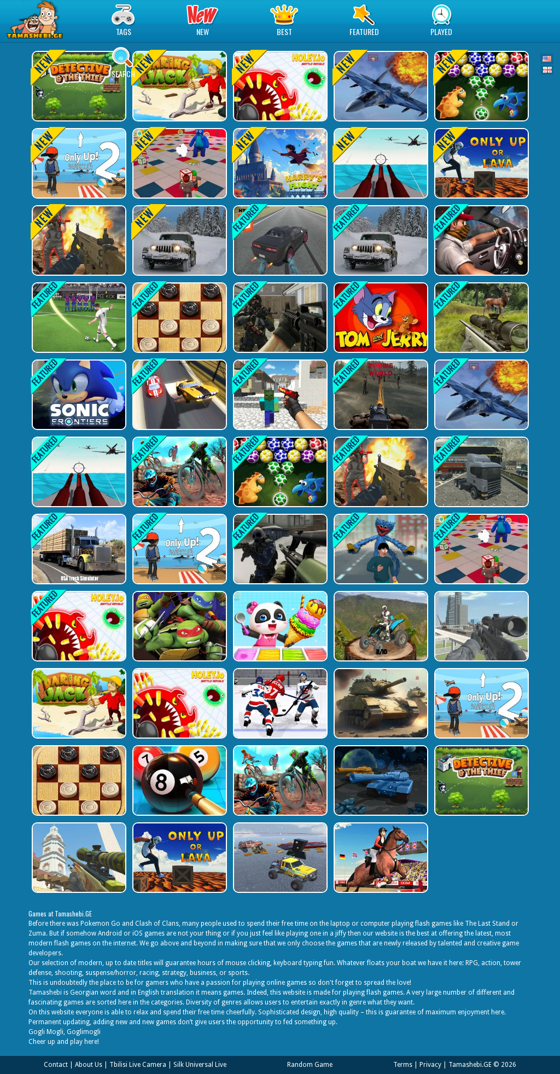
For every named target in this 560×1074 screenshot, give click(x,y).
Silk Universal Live (199, 1065)
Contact (56, 1065)
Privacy (430, 1065)
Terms (402, 1065)
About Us (88, 1065)
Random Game (309, 1065)
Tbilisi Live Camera (137, 1065)
